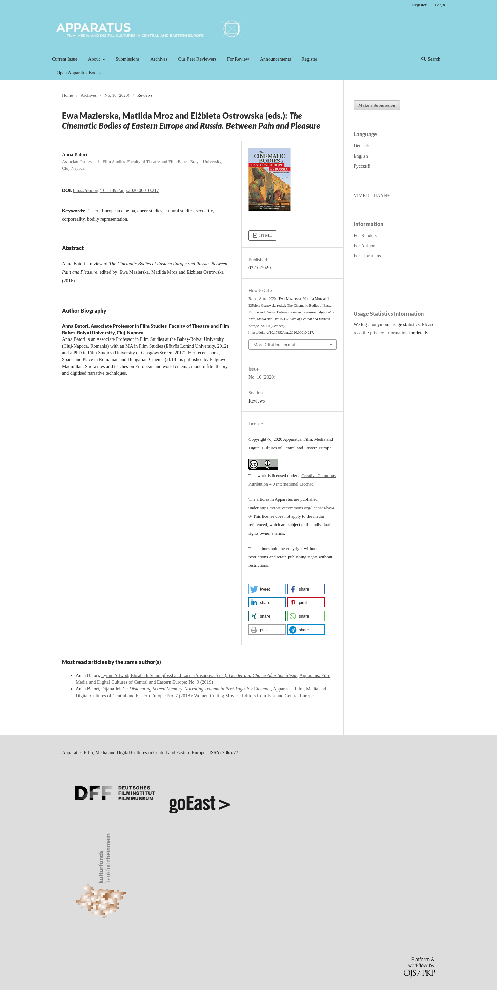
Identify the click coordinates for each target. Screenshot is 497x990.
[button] (267, 589)
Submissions (128, 59)
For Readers (365, 235)
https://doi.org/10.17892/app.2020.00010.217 (116, 190)
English (361, 156)
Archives (158, 59)
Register (309, 59)
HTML (265, 235)
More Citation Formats (275, 344)
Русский (362, 166)
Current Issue (64, 59)
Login (440, 4)
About (94, 59)
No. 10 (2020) (116, 95)
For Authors (365, 245)
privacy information (389, 332)
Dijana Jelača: (186, 689)
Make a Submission (376, 105)
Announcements (275, 59)
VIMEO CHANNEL (373, 195)
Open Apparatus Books (79, 72)
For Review (238, 59)
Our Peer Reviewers (197, 59)
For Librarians (367, 256)
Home (67, 95)
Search (430, 59)
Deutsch (361, 145)
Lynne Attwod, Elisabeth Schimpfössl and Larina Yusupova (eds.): (199, 675)
